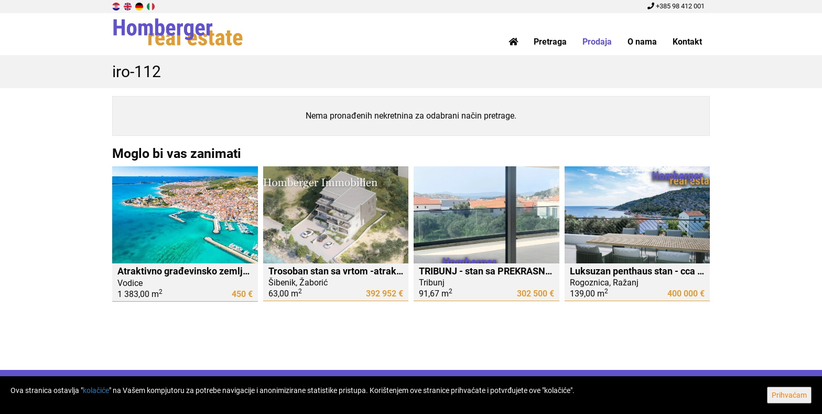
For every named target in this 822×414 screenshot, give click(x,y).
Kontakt (687, 42)
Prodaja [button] (597, 42)
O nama (642, 42)
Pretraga (550, 42)
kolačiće (96, 390)
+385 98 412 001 (676, 6)
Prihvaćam (789, 395)
